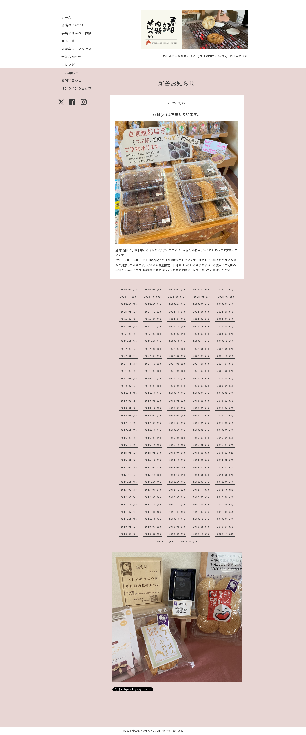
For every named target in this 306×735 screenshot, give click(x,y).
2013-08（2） (226, 474)
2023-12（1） (153, 326)
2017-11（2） (226, 415)
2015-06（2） (129, 452)
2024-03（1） (226, 319)
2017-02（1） (226, 423)
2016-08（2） (201, 430)
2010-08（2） (129, 526)
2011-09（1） (201, 504)
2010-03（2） (129, 534)
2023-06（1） (177, 333)
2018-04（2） (226, 408)
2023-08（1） (129, 333)
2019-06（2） (153, 400)
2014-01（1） (226, 467)
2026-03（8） (153, 289)
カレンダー (69, 64)
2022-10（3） (226, 341)
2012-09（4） (129, 497)
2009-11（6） (226, 534)
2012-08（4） (153, 497)
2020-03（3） (201, 385)
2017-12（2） (201, 415)
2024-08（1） (226, 311)
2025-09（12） (177, 296)
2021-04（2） (177, 370)
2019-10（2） (177, 393)
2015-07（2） (226, 445)
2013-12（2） (129, 474)
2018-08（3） (177, 408)
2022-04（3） (129, 356)
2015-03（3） (201, 452)
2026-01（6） (201, 289)
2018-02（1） (153, 415)
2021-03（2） (201, 370)
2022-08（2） (153, 348)
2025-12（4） (226, 289)
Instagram (69, 72)
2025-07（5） (226, 296)
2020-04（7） (177, 385)
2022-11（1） (201, 341)
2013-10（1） (177, 474)
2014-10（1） (177, 460)
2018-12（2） (153, 408)
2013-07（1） (129, 482)
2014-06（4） (129, 467)
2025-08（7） (202, 296)
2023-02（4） (129, 341)
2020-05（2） (153, 385)
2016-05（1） (153, 437)
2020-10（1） (201, 378)
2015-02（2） (226, 452)
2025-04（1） (177, 304)
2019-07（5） (129, 400)
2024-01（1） (129, 326)
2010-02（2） (153, 534)
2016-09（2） (177, 430)
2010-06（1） (177, 526)
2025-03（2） (201, 304)
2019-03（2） (201, 400)
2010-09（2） (226, 519)
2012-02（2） (226, 497)
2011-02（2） (129, 519)
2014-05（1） (153, 467)
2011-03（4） (226, 511)
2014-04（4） (177, 467)
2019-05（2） (177, 400)
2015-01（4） (129, 460)
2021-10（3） (153, 363)
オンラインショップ (76, 88)
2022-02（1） (177, 356)
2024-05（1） (177, 319)
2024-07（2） (129, 319)
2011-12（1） (129, 504)
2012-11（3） (201, 489)
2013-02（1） (129, 489)
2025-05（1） (153, 304)
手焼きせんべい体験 (76, 33)
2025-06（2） (129, 304)
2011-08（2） (226, 504)
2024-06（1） (153, 319)
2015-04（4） (177, 452)
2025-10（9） (152, 296)
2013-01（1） (153, 489)
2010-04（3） (226, 526)
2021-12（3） (226, 356)
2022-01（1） (201, 356)
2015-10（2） (177, 445)
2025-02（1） (226, 304)
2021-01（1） (129, 378)
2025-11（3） (128, 296)
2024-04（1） (201, 319)
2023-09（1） (226, 326)
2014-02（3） (201, 467)
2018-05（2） (201, 408)
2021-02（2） (226, 370)
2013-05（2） (177, 482)
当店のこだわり (73, 25)
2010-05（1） (201, 526)
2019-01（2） (129, 408)
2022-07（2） (177, 348)
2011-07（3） (129, 511)
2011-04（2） (201, 511)
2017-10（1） (129, 423)
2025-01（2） (129, 311)
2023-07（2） (153, 333)
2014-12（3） (153, 460)
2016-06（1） (129, 437)
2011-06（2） (153, 511)
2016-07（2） (226, 430)
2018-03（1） (129, 415)
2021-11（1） (129, 363)
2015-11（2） (153, 445)
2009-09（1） (189, 541)
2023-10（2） (201, 326)
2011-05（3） (177, 511)
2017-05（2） (201, 423)
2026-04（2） (129, 289)
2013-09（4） (201, 474)
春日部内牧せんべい (143, 730)
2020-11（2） (177, 378)
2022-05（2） (226, 348)
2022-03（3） (153, 356)
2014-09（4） (201, 460)
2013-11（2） (153, 474)
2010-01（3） (177, 534)
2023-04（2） (201, 333)
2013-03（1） (226, 482)
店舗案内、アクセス (76, 49)
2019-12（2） (129, 393)
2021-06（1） (129, 370)
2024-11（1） (177, 311)
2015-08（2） (201, 445)
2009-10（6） (165, 541)
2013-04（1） (201, 482)
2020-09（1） (226, 378)
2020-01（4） (226, 385)
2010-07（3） (153, 526)
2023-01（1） (153, 341)
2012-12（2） (177, 489)
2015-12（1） (129, 445)
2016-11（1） (153, 430)
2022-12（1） (177, 341)
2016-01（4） (226, 437)
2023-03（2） (226, 333)
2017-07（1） (177, 423)
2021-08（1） (201, 363)
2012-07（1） (177, 497)
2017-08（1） (153, 423)
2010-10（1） (201, 519)
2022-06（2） (201, 348)
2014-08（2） (226, 460)
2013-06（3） (153, 482)
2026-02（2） (177, 289)
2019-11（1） (153, 393)
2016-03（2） (201, 437)
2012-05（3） (201, 497)
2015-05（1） (153, 452)
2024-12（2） (153, 311)
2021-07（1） (226, 363)
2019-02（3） (226, 400)
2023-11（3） (177, 326)
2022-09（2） (129, 348)
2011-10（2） (177, 504)
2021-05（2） (153, 370)
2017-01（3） (129, 430)
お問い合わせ (71, 80)
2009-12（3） (201, 534)
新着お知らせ (71, 56)
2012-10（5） (226, 489)
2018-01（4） (177, 415)
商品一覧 (68, 41)
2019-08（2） (226, 393)
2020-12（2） (153, 378)
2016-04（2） (177, 437)
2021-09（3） (177, 363)
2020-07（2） (129, 385)
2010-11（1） (177, 519)
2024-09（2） (201, 311)
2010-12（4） (153, 519)
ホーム (66, 17)
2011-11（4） (153, 504)
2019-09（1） (201, 393)
